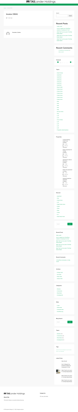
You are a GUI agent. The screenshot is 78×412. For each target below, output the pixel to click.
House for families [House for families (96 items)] (68, 349)
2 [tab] (63, 63)
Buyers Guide (59, 87)
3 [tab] (65, 63)
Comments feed (60, 309)
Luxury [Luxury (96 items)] (59, 351)
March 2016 (59, 276)
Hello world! (59, 26)
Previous (58, 62)
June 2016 (59, 274)
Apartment (59, 75)
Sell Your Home (60, 111)
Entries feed (59, 307)
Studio (58, 206)
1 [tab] (61, 63)
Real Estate (59, 293)
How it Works (60, 119)
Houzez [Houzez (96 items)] (57, 351)
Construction (59, 291)
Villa (58, 101)
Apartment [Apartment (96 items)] (57, 349)
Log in (58, 305)
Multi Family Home (61, 216)
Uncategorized (60, 295)
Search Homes (60, 73)
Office (58, 208)
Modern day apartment (67, 169)
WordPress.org (60, 311)
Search (57, 13)
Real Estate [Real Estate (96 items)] (62, 351)
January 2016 (59, 278)
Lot (57, 214)
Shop (58, 210)
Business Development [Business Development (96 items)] (62, 349)
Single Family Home (61, 204)
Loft (58, 115)
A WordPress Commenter (64, 50)
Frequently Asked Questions (62, 130)
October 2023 (60, 272)
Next (70, 62)
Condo (58, 212)
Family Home (59, 89)
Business (59, 289)
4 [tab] (66, 63)
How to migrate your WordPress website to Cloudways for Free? (66, 366)
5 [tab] (68, 63)
